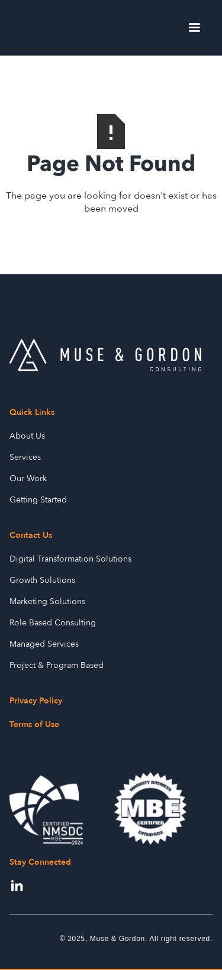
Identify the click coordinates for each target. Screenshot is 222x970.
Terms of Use (34, 724)
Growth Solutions (42, 580)
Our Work (28, 478)
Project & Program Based (56, 665)
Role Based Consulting (52, 622)
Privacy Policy (35, 700)
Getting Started (38, 499)
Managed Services (44, 644)
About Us (27, 436)
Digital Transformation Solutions (70, 559)
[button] (194, 27)
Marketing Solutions (47, 601)
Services (25, 457)
